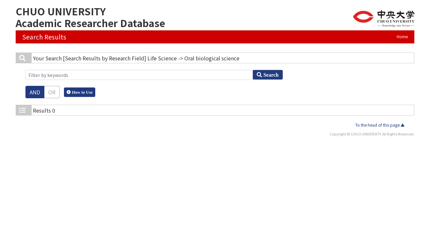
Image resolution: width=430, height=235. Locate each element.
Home (402, 36)
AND (35, 92)
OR (51, 92)
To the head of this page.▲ (380, 125)
